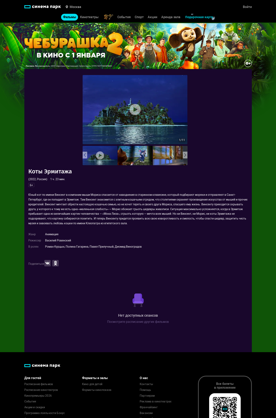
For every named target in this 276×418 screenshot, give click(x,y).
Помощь (145, 389)
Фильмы (69, 17)
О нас (144, 378)
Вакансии (146, 413)
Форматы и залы (95, 378)
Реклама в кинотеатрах (155, 401)
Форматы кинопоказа (97, 389)
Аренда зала (170, 17)
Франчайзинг (149, 407)
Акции (152, 17)
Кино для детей (92, 384)
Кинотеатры (89, 17)
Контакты (146, 384)
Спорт (139, 17)
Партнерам (147, 395)
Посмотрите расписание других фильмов (138, 322)
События (124, 17)
